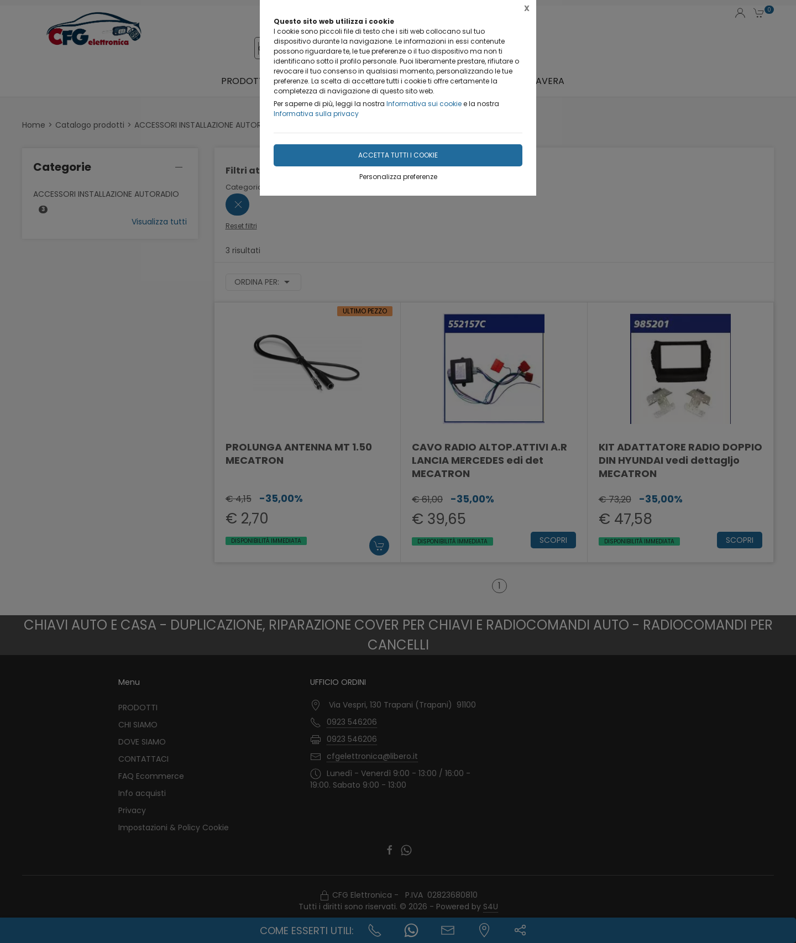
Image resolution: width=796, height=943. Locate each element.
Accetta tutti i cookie (398, 155)
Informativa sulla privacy (316, 113)
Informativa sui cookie (424, 103)
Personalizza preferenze (398, 176)
